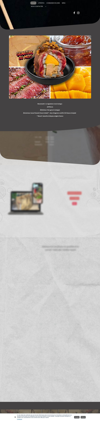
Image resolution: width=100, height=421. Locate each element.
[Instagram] (78, 13)
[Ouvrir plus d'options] (45, 6)
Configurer (19, 419)
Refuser (83, 417)
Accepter (77, 417)
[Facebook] (74, 13)
